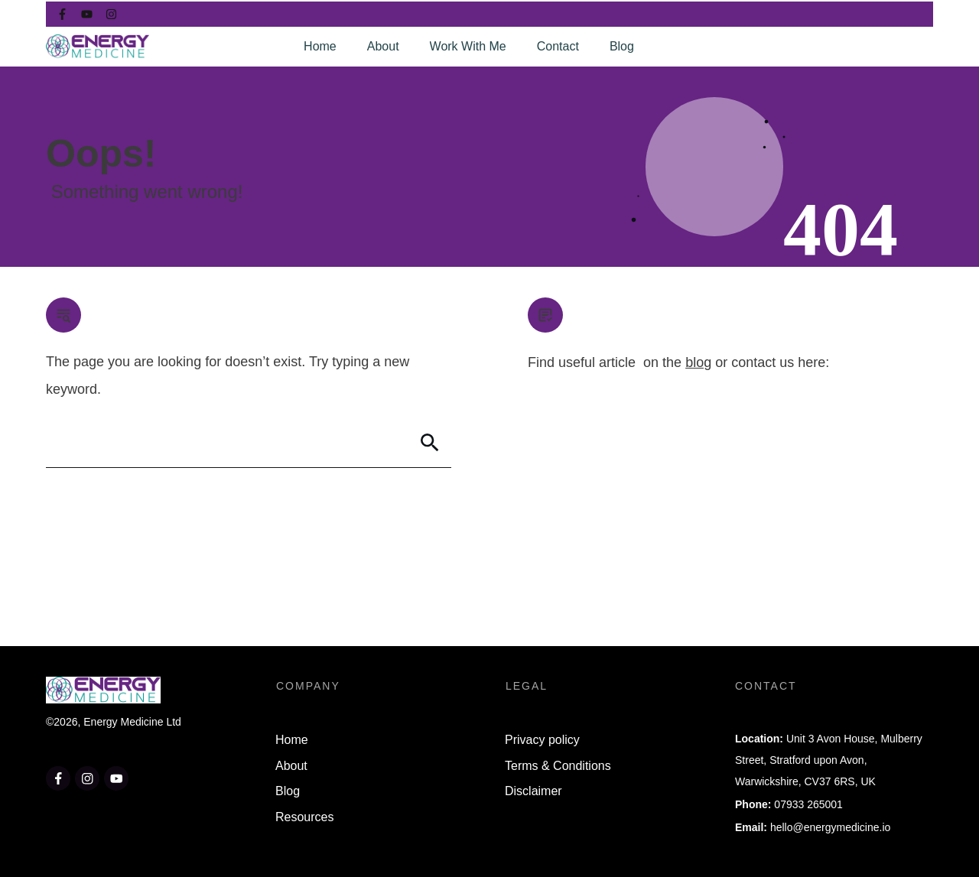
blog (698, 362)
